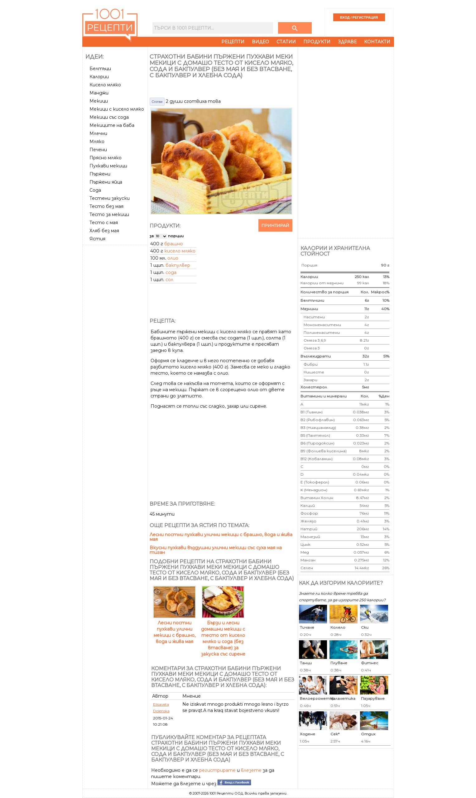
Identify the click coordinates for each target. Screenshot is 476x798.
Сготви (157, 101)
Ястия (97, 239)
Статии (286, 42)
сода (171, 272)
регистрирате (217, 770)
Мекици (98, 101)
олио (172, 258)
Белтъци (100, 68)
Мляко (96, 141)
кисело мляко (179, 251)
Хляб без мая (104, 230)
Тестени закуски (109, 198)
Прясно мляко (105, 158)
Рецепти (232, 42)
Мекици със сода (109, 117)
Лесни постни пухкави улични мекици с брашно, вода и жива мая (221, 537)
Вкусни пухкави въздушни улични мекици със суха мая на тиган (216, 550)
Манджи (98, 93)
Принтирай (275, 225)
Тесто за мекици (109, 214)
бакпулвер (178, 265)
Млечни (98, 133)
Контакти (377, 42)
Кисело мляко (105, 85)
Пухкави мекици (108, 166)
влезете (251, 770)
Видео (260, 42)
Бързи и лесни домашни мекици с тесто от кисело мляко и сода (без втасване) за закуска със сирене (223, 635)
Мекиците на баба (111, 125)
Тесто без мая (106, 206)
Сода (95, 190)
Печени (98, 149)
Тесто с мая (103, 222)
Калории (99, 76)
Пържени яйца (105, 182)
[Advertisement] (116, 340)
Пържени (99, 174)
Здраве (347, 42)
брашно (173, 244)
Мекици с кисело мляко (116, 109)
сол (169, 279)
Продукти (316, 42)
